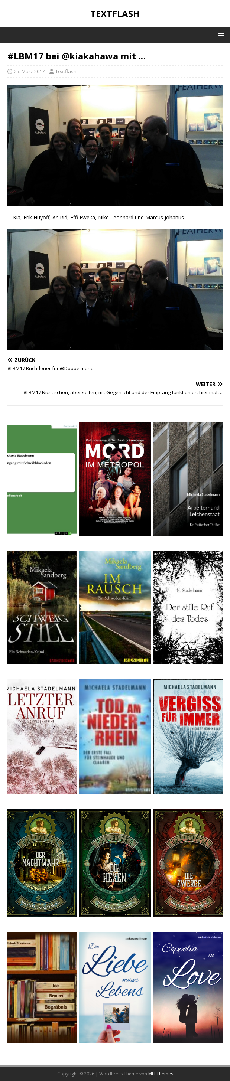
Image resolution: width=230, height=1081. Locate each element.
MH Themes (160, 1074)
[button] (219, 34)
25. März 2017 (29, 71)
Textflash (66, 71)
